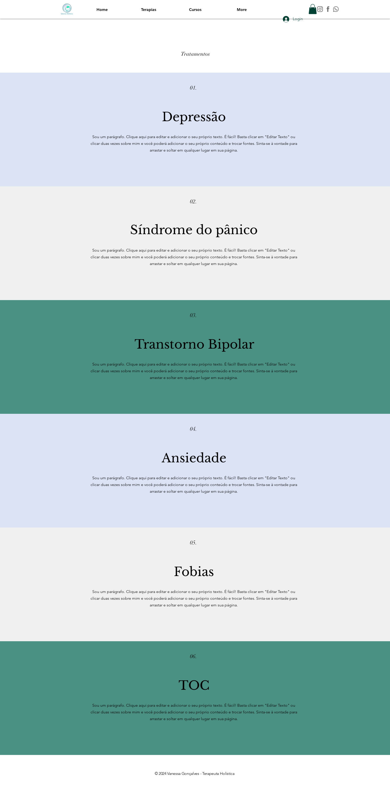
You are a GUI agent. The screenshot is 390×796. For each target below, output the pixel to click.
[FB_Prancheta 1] (328, 9)
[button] (312, 9)
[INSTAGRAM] (320, 9)
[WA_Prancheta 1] (336, 9)
